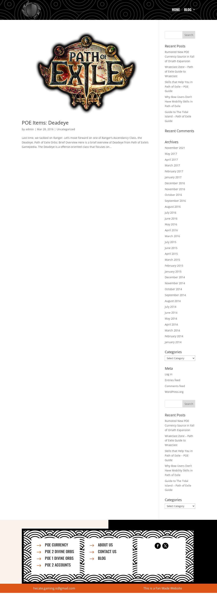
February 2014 (174, 336)
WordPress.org (174, 392)
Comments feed (175, 386)
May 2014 (171, 318)
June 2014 (171, 312)
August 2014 (173, 301)
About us (105, 545)
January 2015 (173, 271)
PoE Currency (56, 545)
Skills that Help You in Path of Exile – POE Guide (179, 86)
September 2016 (175, 201)
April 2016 (171, 230)
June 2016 (171, 218)
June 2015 (171, 248)
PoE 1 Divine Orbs (59, 558)
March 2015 (172, 259)
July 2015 (170, 242)
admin (30, 129)
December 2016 (175, 183)
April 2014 (171, 324)
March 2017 (172, 165)
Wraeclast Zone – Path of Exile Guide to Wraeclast (179, 71)
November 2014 (175, 283)
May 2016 (171, 224)
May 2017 (171, 153)
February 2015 (174, 265)
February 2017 (174, 171)
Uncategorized (66, 129)
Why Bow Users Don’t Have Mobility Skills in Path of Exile (179, 101)
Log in (168, 374)
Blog (188, 9)
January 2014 (173, 342)
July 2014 (170, 306)
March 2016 (172, 236)
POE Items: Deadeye (45, 122)
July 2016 (170, 212)
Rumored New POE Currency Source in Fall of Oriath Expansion (179, 56)
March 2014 (172, 330)
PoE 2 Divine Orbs (59, 551)
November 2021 (175, 148)
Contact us (107, 551)
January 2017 (173, 177)
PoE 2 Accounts (58, 565)
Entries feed (172, 380)
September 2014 (175, 295)
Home (176, 9)
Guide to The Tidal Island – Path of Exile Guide (178, 116)
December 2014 (175, 277)
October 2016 (173, 195)
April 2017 (171, 159)
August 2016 (173, 206)
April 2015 (171, 254)
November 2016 (175, 189)
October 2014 (173, 289)
